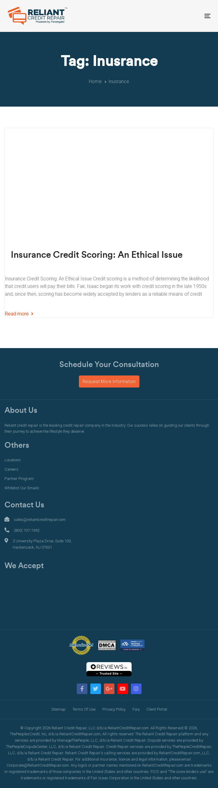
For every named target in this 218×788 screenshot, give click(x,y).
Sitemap (58, 709)
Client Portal (156, 709)
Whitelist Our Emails (22, 488)
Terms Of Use (84, 709)
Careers (11, 469)
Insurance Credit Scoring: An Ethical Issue (96, 255)
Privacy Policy (114, 709)
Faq (135, 709)
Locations (13, 460)
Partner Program (19, 478)
